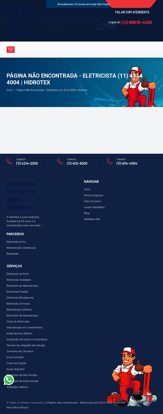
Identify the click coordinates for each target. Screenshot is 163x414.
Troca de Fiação (16, 363)
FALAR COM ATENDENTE (132, 12)
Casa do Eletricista (18, 321)
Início (10, 90)
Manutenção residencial (21, 247)
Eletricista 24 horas (18, 303)
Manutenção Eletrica (19, 309)
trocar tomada (15, 357)
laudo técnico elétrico (19, 333)
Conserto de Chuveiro (20, 351)
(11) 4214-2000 (27, 163)
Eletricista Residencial (20, 297)
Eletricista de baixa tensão (23, 381)
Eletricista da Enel (18, 273)
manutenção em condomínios (25, 327)
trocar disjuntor (16, 369)
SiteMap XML (92, 219)
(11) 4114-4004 (127, 163)
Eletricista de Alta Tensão (22, 375)
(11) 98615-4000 (136, 22)
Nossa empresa (93, 195)
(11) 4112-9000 (77, 163)
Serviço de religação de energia (26, 345)
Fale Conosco (92, 201)
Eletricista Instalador (19, 279)
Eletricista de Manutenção (22, 285)
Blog (86, 213)
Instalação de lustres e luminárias (27, 339)
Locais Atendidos (94, 207)
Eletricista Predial (17, 291)
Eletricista (13, 253)
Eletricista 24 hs (16, 241)
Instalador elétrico (17, 387)
